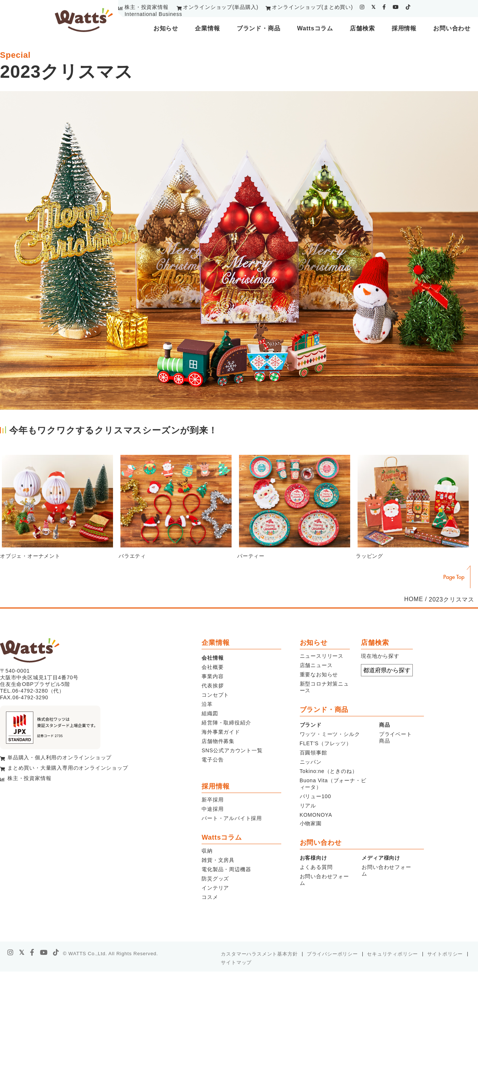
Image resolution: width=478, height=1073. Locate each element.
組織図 (210, 713)
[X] (22, 952)
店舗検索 (362, 28)
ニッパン (311, 762)
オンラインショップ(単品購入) (220, 7)
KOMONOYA (316, 815)
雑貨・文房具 (218, 860)
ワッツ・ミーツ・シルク (330, 734)
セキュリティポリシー (392, 954)
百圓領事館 (313, 753)
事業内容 (212, 676)
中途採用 (212, 809)
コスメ (210, 897)
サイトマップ (236, 962)
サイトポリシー (445, 954)
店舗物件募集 (218, 741)
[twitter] (373, 7)
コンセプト (215, 695)
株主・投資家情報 (146, 7)
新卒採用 (212, 800)
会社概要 (212, 667)
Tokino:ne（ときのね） (329, 771)
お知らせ (165, 28)
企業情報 (207, 28)
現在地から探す (380, 656)
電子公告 (212, 760)
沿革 (207, 704)
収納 (207, 851)
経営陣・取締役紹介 (226, 723)
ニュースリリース (321, 656)
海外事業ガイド (221, 732)
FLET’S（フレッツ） (326, 743)
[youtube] (396, 7)
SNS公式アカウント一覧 (232, 750)
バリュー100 (315, 796)
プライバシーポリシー (332, 954)
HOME (413, 599)
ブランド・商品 (259, 28)
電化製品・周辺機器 (226, 869)
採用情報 (404, 28)
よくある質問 (316, 867)
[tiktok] (408, 7)
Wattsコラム (315, 28)
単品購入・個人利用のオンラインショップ (59, 757)
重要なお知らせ (319, 674)
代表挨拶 (212, 686)
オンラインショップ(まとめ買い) (312, 7)
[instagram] (362, 7)
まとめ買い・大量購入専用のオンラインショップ (67, 768)
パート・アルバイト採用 (232, 818)
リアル (308, 806)
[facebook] (384, 7)
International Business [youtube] (153, 14)
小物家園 (311, 823)
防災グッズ (215, 879)
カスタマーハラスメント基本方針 (259, 954)
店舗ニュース (316, 665)
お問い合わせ (452, 28)
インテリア (215, 888)
